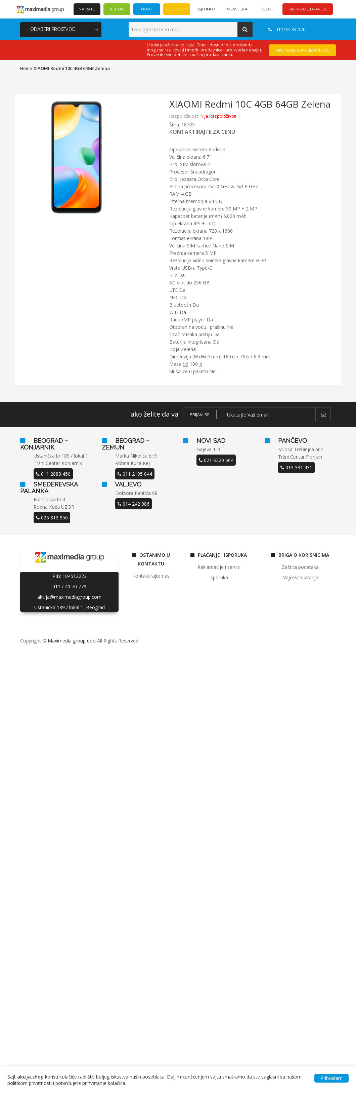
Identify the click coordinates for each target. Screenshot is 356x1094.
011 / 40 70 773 (69, 586)
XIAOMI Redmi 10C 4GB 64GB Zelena (72, 68)
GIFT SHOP (177, 9)
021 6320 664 (216, 460)
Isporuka (218, 577)
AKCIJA (117, 9)
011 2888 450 (53, 474)
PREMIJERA (236, 9)
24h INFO (206, 9)
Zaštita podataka (300, 567)
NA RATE (87, 9)
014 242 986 (133, 504)
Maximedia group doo (72, 640)
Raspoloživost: (184, 116)
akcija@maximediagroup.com (69, 597)
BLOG (266, 9)
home (26, 68)
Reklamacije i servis (218, 567)
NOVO (146, 9)
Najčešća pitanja (300, 577)
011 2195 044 (135, 474)
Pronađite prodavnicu (302, 50)
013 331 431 (296, 467)
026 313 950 (52, 517)
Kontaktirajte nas (151, 576)
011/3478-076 (287, 29)
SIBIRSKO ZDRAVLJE (307, 9)
